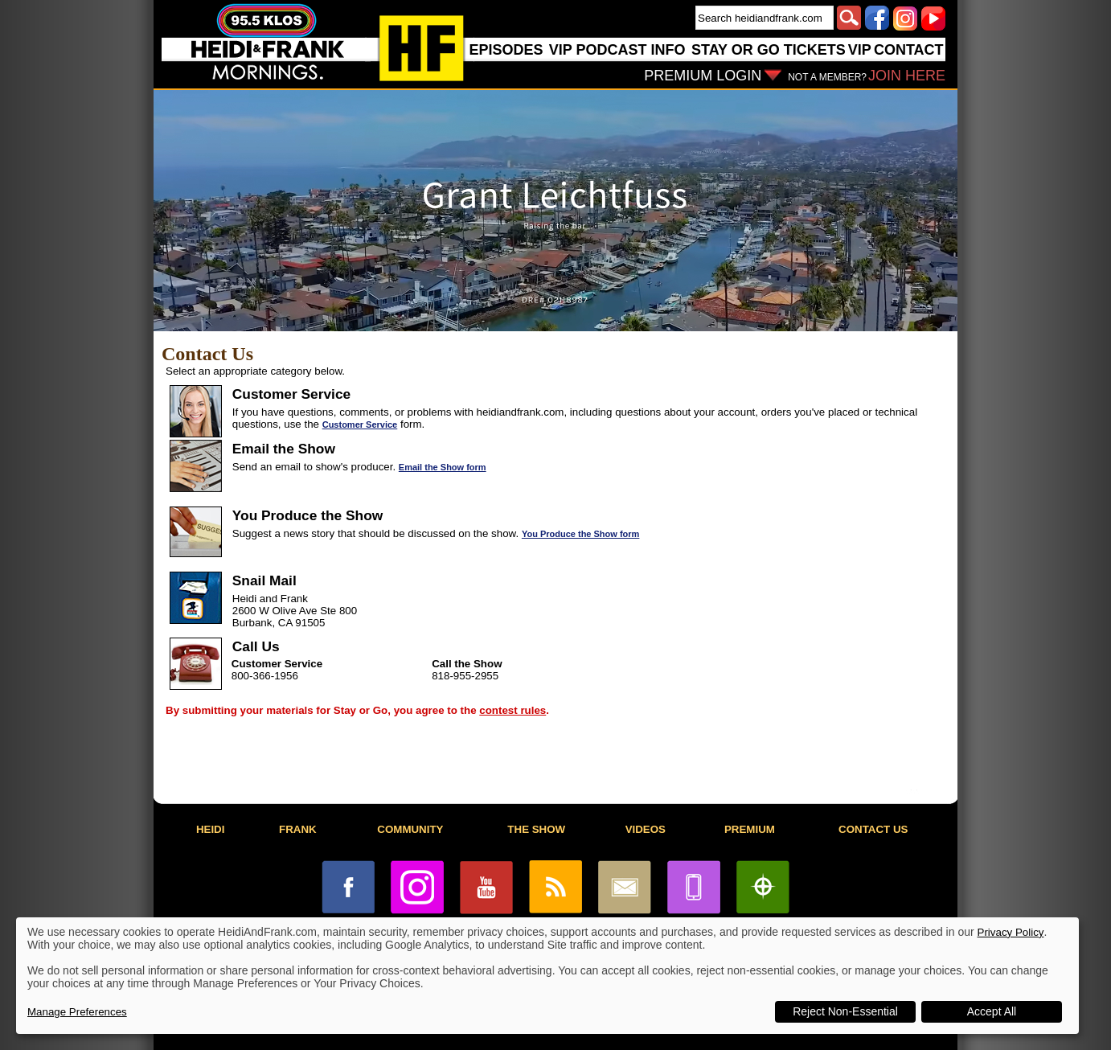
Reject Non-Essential (845, 1011)
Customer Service (360, 424)
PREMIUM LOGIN (702, 75)
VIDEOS (645, 829)
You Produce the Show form (580, 534)
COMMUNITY (410, 829)
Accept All (991, 1011)
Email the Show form (442, 467)
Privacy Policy (1011, 932)
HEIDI (210, 829)
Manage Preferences (77, 1012)
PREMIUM (749, 829)
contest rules (512, 710)
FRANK (298, 829)
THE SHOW (536, 829)
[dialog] (547, 975)
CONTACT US (873, 829)
